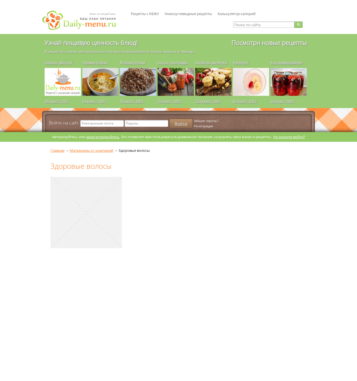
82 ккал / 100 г (245, 101)
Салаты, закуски (58, 62)
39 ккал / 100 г (57, 101)
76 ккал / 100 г (170, 101)
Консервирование (286, 62)
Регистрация (203, 126)
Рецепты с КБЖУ (145, 13)
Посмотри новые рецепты (269, 42)
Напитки (240, 62)
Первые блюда (95, 62)
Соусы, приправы (173, 62)
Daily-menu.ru (82, 20)
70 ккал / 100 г (132, 101)
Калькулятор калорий (236, 13)
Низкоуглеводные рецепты (188, 13)
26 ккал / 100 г (283, 101)
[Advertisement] (83, 317)
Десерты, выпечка (211, 62)
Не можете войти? (289, 136)
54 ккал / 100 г (94, 101)
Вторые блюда (132, 62)
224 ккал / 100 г (208, 101)
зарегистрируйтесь (102, 136)
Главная (57, 150)
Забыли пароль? (206, 121)
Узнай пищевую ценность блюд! (91, 42)
